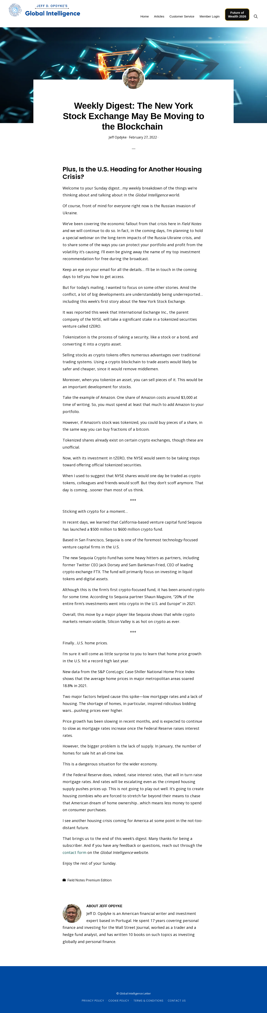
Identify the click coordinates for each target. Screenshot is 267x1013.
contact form (74, 852)
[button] (256, 16)
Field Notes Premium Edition (89, 880)
